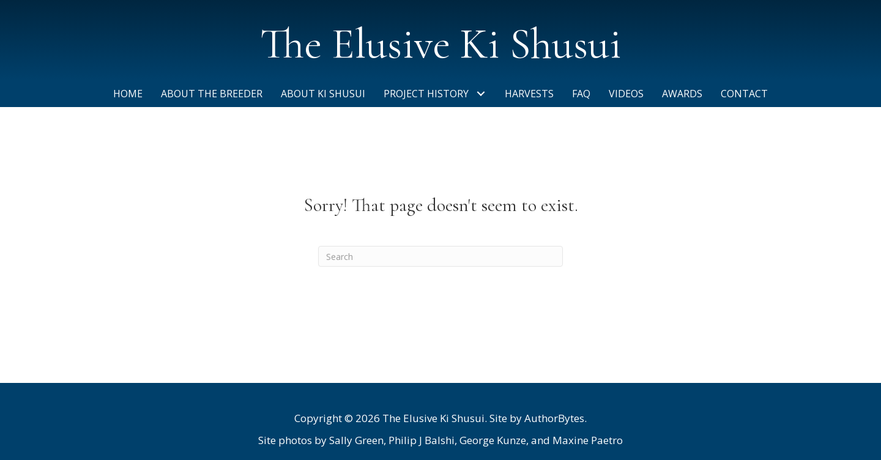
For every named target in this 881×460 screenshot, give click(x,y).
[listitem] (440, 440)
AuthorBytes (554, 418)
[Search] (440, 256)
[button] (480, 94)
